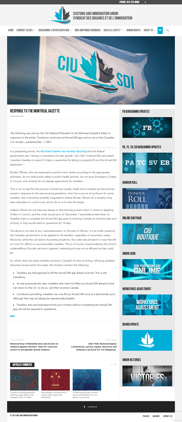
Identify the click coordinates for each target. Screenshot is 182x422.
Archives (156, 416)
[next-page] (115, 364)
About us (150, 30)
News (12, 316)
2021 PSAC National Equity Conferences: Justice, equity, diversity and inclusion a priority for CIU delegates (94, 346)
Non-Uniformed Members (88, 30)
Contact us (167, 416)
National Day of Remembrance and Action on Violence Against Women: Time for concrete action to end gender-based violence (34, 346)
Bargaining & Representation (55, 30)
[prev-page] (111, 364)
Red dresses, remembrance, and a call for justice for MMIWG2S (54, 394)
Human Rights (133, 30)
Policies (146, 416)
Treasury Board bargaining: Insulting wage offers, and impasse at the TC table (22, 394)
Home (11, 30)
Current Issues (25, 30)
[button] (168, 31)
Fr (160, 30)
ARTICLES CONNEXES (22, 365)
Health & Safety (113, 30)
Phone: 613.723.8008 (129, 2)
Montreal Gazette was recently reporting (63, 151)
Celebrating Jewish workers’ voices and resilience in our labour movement (85, 394)
